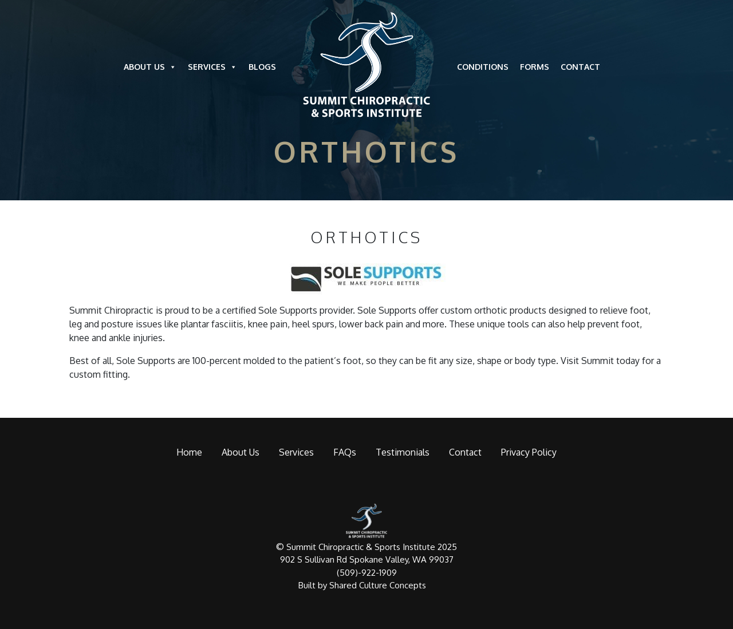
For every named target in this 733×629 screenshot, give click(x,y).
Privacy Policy (529, 452)
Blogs (262, 67)
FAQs (344, 452)
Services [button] (212, 67)
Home (189, 452)
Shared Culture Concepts (377, 585)
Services (296, 452)
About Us (150, 67)
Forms (534, 67)
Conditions (483, 67)
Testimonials (402, 452)
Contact (580, 67)
